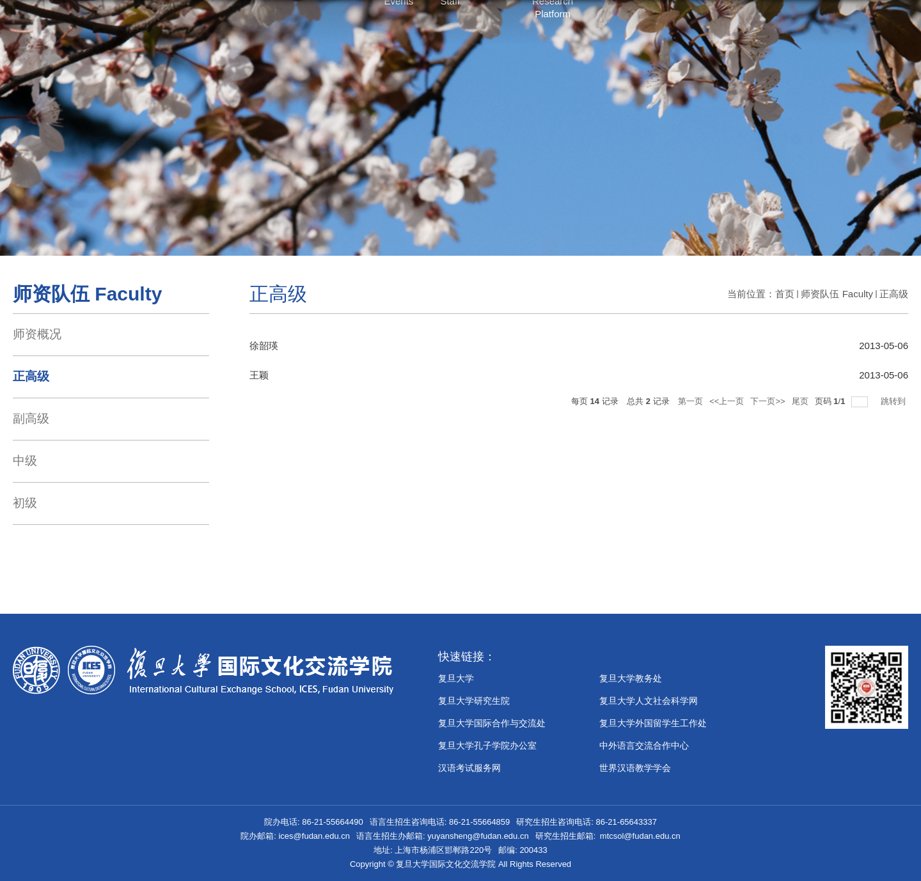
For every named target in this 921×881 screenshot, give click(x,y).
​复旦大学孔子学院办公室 (487, 745)
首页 (784, 293)
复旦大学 (456, 678)
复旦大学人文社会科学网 (648, 701)
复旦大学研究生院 (474, 701)
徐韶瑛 (263, 345)
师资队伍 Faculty (837, 293)
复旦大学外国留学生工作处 (653, 723)
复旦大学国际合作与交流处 (492, 723)
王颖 (259, 375)
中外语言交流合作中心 (644, 745)
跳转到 (894, 401)
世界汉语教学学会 (635, 768)
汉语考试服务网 (469, 768)
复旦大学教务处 (630, 678)
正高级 (893, 293)
